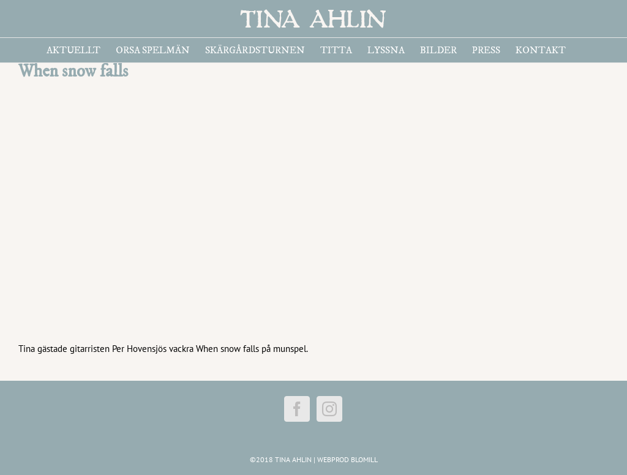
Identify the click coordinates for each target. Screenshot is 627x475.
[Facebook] (297, 409)
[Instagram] (329, 409)
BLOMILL (364, 459)
